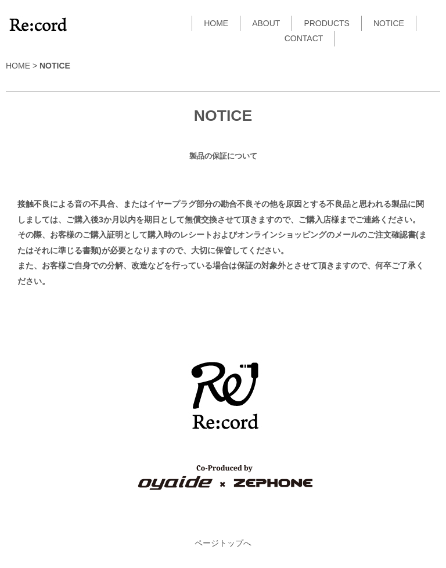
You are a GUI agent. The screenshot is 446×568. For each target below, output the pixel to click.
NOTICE (388, 23)
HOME (216, 23)
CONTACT (304, 38)
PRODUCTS (327, 23)
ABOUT (266, 23)
